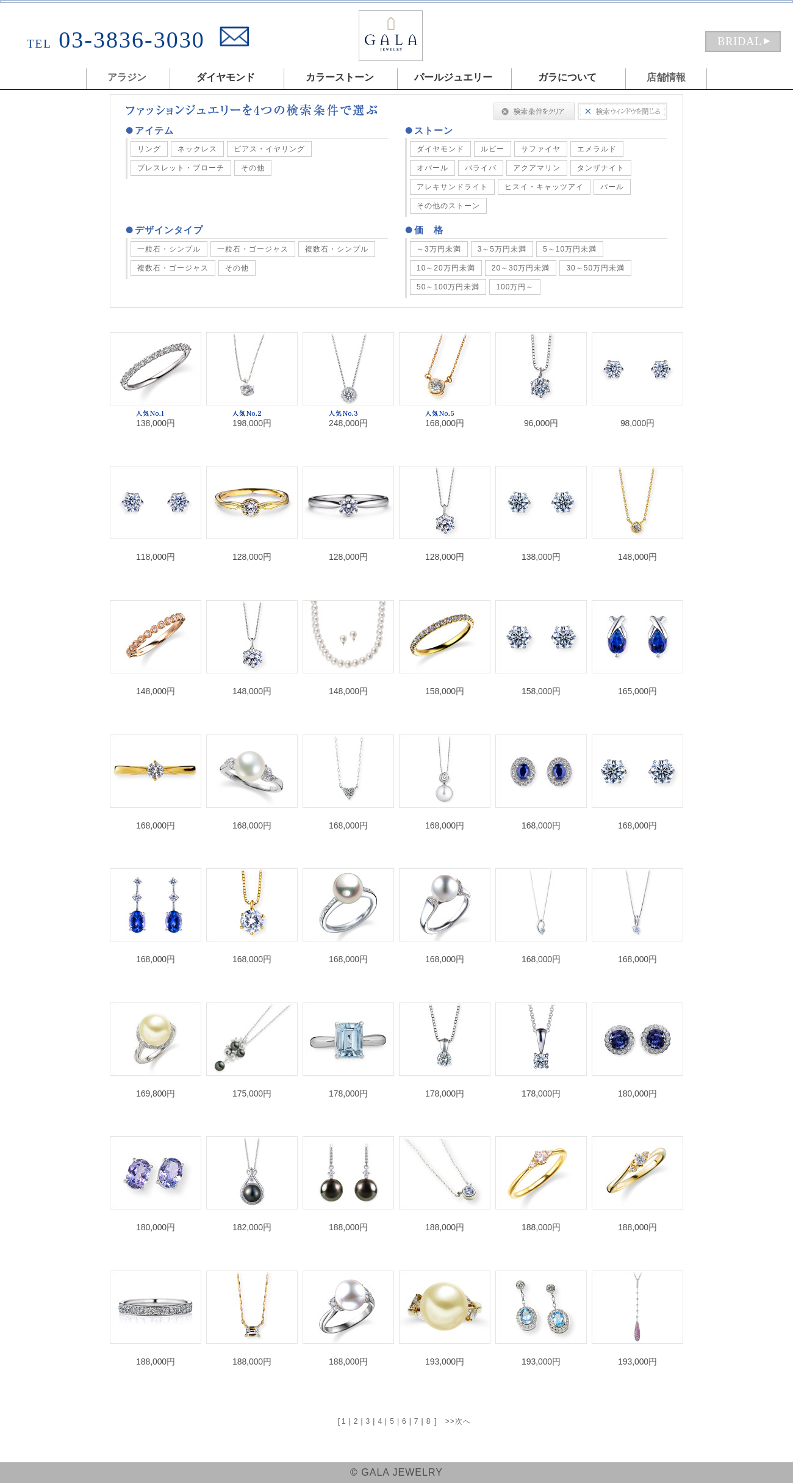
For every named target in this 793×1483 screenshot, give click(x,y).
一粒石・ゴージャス (253, 249)
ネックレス (197, 149)
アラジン (126, 77)
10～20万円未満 (446, 268)
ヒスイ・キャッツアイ (544, 187)
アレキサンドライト (452, 187)
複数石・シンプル (336, 249)
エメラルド (597, 149)
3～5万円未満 (502, 249)
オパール (432, 168)
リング (149, 149)
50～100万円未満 (448, 287)
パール (612, 187)
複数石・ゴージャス (173, 268)
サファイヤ (541, 149)
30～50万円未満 (595, 268)
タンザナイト (601, 168)
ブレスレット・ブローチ (180, 168)
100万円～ (515, 287)
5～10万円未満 (570, 249)
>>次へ (458, 1421)
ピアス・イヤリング (269, 149)
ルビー (492, 149)
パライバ (481, 168)
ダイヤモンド (440, 149)
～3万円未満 (439, 249)
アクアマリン (537, 168)
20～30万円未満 (521, 268)
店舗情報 (666, 77)
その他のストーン (448, 205)
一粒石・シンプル (169, 249)
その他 (253, 168)
